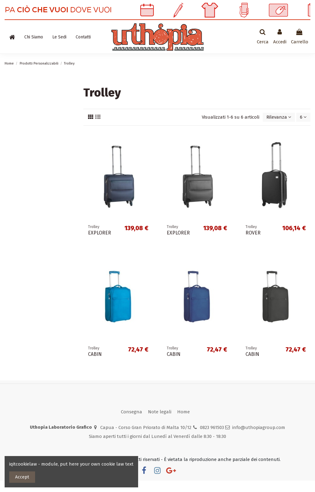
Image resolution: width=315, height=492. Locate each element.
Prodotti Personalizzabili (30, 56)
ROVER (253, 244)
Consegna (131, 423)
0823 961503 (212, 439)
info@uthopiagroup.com (258, 439)
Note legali (159, 423)
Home (183, 423)
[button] (34, 37)
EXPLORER (99, 244)
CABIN (95, 366)
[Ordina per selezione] (279, 128)
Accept (22, 477)
